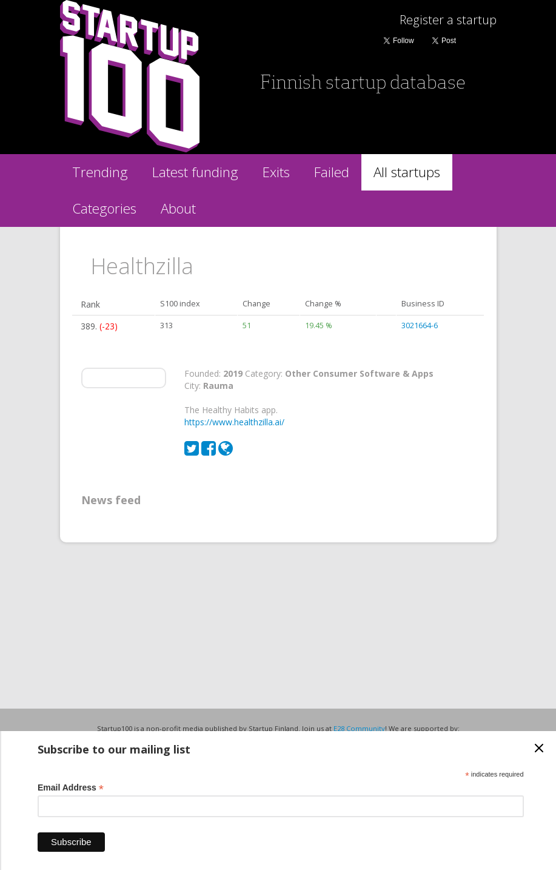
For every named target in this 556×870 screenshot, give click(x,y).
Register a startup (448, 20)
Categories (104, 208)
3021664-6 (419, 325)
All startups (406, 172)
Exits (276, 172)
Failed (331, 172)
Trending (100, 172)
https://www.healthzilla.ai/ (234, 422)
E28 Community (359, 728)
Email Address (71, 788)
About (178, 208)
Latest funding (195, 172)
